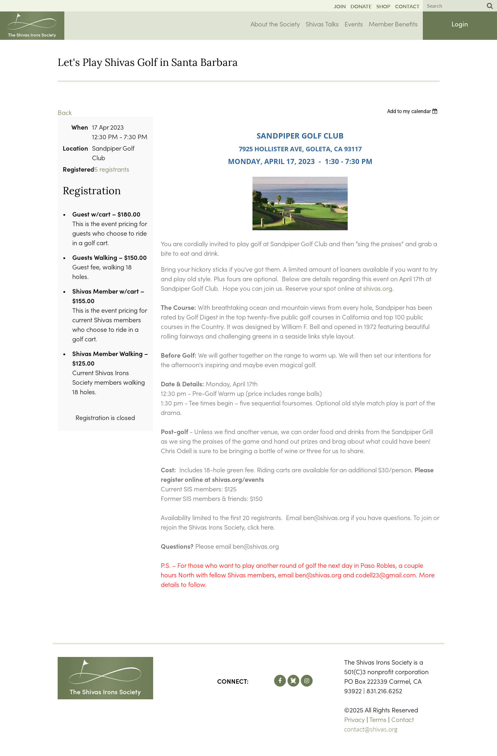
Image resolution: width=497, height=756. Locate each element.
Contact (407, 6)
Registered (75, 168)
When (79, 126)
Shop (383, 6)
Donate (361, 6)
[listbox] (413, 111)
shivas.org (377, 287)
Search (490, 6)
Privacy (354, 719)
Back (65, 112)
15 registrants (110, 168)
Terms (378, 719)
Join (340, 6)
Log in (460, 25)
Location (75, 147)
